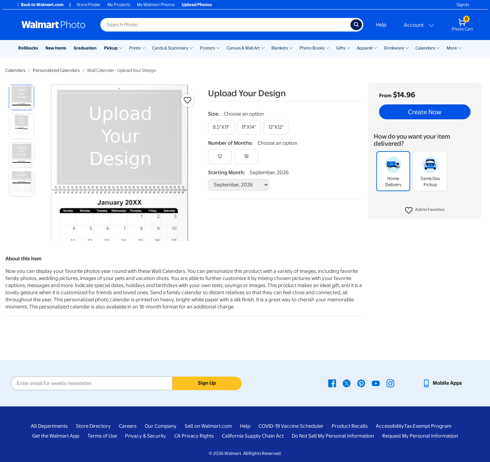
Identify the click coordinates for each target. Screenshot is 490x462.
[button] (425, 210)
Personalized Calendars (56, 70)
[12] (220, 156)
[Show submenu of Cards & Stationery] (191, 47)
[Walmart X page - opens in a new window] (347, 383)
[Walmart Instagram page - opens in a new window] (390, 383)
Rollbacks (28, 48)
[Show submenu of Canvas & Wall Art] (263, 47)
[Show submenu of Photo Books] (328, 47)
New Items (55, 48)
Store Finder (89, 4)
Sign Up (207, 383)
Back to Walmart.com (39, 4)
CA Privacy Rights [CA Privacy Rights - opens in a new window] (194, 436)
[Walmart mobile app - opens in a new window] (442, 383)
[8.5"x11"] (221, 127)
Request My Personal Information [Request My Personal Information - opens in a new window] (420, 436)
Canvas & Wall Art (243, 48)
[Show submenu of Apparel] (375, 47)
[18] (246, 156)
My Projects (118, 4)
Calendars (425, 48)
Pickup (111, 48)
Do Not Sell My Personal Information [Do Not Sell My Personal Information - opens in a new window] (333, 436)
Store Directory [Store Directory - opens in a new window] (93, 426)
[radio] (21, 97)
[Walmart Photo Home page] (54, 25)
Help (381, 25)
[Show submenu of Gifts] (348, 47)
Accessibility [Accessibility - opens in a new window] (390, 426)
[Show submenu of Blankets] (291, 47)
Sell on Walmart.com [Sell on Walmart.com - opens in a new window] (208, 426)
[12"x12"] (276, 127)
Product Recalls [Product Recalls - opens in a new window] (350, 426)
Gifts (340, 48)
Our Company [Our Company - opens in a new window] (161, 426)
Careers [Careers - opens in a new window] (128, 426)
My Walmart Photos (156, 4)
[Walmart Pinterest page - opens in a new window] (361, 383)
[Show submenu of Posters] (218, 47)
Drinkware (394, 48)
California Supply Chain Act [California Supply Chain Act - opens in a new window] (253, 436)
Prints (135, 48)
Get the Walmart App (55, 436)
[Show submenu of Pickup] (121, 47)
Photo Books (312, 48)
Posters (207, 48)
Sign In (462, 4)
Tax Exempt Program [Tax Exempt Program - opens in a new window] (427, 426)
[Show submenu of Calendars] (438, 47)
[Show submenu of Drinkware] (407, 47)
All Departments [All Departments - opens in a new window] (49, 426)
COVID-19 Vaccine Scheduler (291, 426)
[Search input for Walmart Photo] (225, 25)
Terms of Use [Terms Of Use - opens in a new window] (102, 436)
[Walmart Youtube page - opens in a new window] (376, 383)
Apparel (364, 48)
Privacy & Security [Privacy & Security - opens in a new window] (145, 436)
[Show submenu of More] (460, 47)
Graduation (85, 48)
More (452, 48)
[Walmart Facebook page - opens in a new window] (332, 383)
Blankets (279, 48)
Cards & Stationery (170, 48)
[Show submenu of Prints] (144, 47)
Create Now (424, 112)
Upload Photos (197, 4)
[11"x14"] (249, 127)
